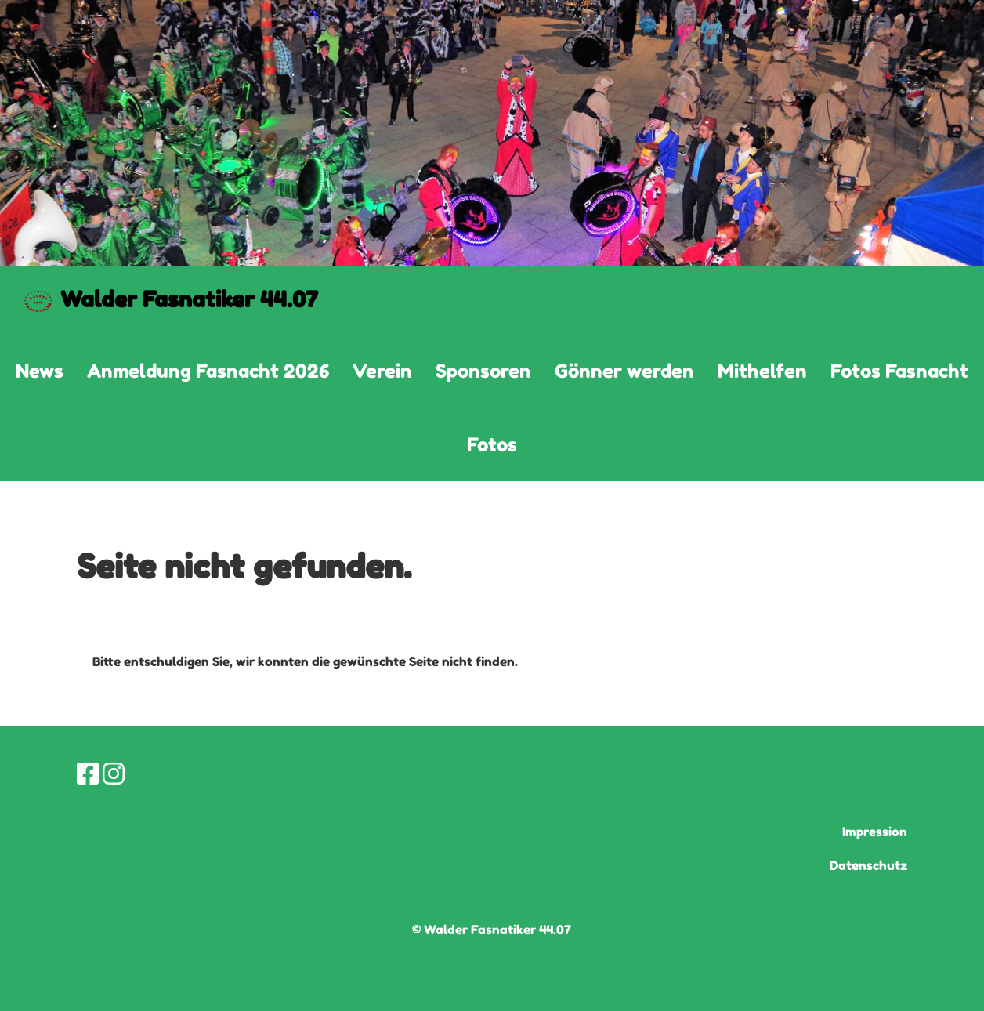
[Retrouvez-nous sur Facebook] (88, 774)
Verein (382, 371)
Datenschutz (868, 865)
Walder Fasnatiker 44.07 (189, 299)
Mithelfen (762, 371)
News (39, 371)
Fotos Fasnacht (899, 371)
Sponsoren (483, 371)
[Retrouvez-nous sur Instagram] (114, 774)
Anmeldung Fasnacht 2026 (208, 371)
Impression (874, 831)
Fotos (492, 444)
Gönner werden (624, 371)
